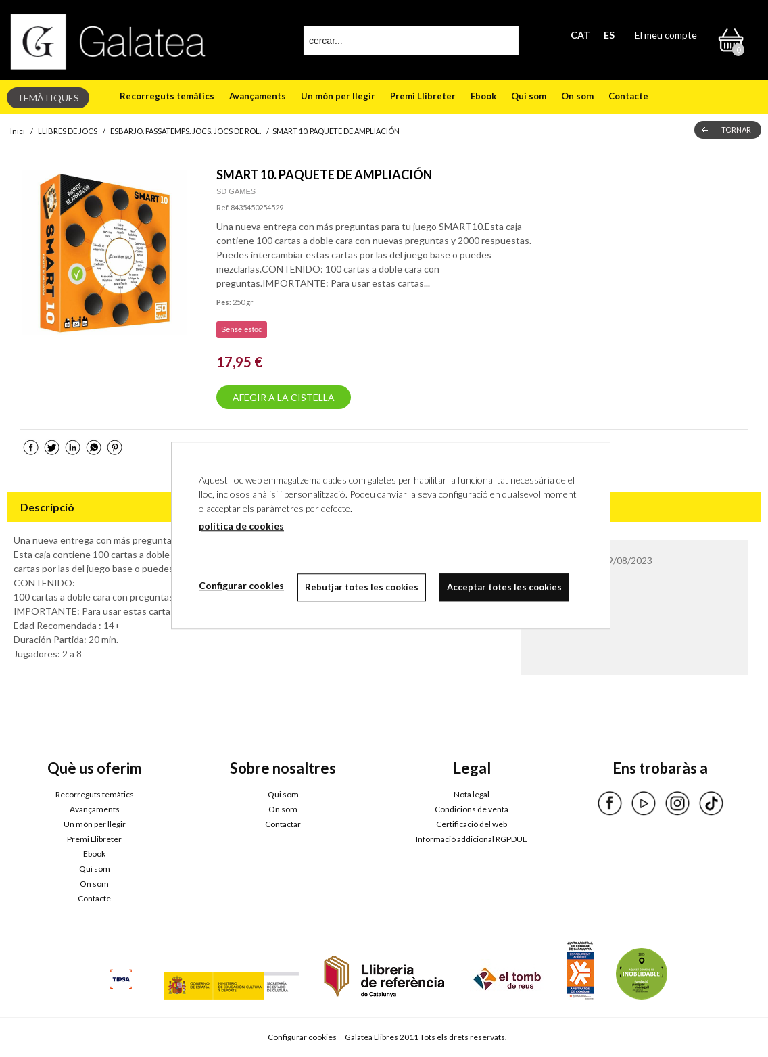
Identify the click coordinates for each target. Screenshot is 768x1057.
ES (609, 35)
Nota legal (471, 794)
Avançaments (257, 96)
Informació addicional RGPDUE (471, 839)
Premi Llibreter (423, 96)
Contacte (628, 96)
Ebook (483, 96)
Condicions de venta (471, 809)
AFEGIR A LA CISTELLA (284, 397)
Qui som (528, 96)
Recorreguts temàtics (167, 96)
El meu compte (666, 35)
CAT (580, 35)
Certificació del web (471, 824)
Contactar (283, 824)
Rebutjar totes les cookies (361, 587)
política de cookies (241, 526)
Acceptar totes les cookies (504, 587)
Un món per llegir (338, 96)
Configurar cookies (303, 1037)
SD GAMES (236, 191)
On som (577, 96)
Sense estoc (241, 329)
